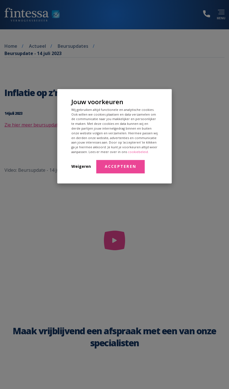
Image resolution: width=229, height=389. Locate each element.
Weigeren (81, 166)
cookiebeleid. (138, 152)
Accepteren (121, 166)
